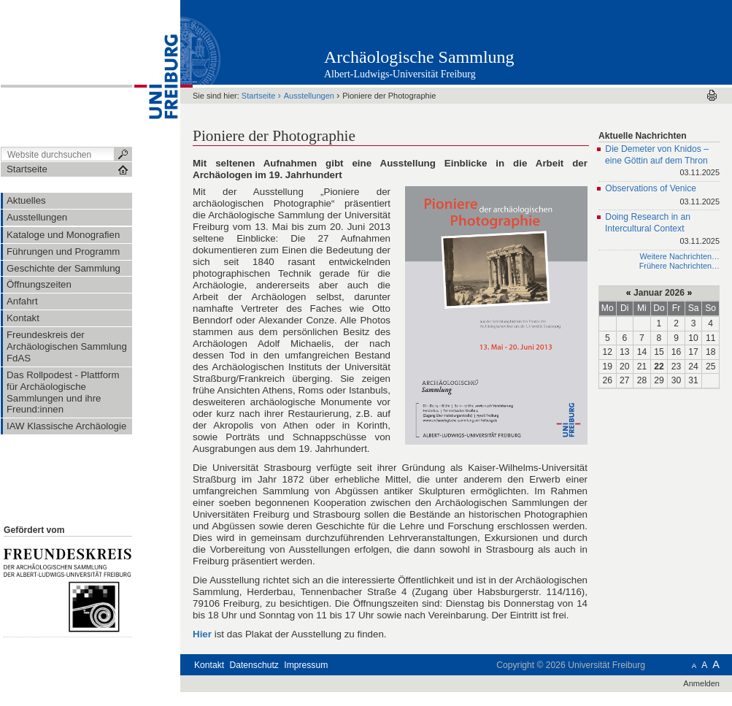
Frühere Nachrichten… (679, 265)
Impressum (306, 665)
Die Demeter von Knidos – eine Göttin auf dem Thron (662, 162)
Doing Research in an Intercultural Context (662, 230)
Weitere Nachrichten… (679, 256)
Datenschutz (254, 665)
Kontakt (209, 665)
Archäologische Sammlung (419, 56)
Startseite (259, 95)
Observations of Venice (662, 196)
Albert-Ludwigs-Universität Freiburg (400, 74)
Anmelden (701, 683)
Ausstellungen (309, 95)
